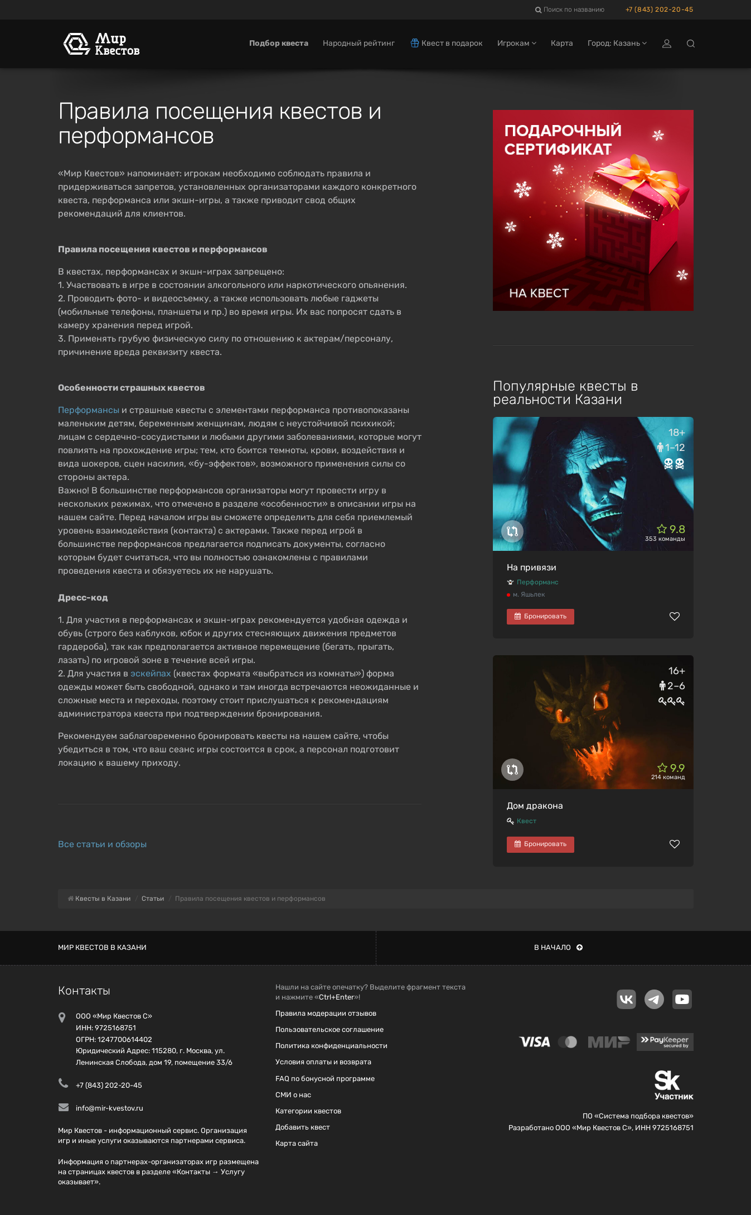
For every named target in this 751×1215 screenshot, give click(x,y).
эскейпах (150, 673)
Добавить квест (302, 1127)
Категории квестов (308, 1111)
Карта (562, 43)
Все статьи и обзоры (102, 844)
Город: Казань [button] (617, 43)
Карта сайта (296, 1143)
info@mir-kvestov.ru (109, 1108)
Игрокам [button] (516, 43)
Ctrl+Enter (336, 997)
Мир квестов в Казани (102, 947)
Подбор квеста (278, 43)
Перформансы (88, 410)
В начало (558, 947)
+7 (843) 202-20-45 (660, 9)
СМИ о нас (293, 1095)
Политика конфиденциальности (331, 1045)
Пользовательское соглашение (329, 1029)
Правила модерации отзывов (325, 1013)
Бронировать (540, 616)
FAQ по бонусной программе (325, 1078)
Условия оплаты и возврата (323, 1062)
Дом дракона (535, 805)
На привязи (531, 567)
